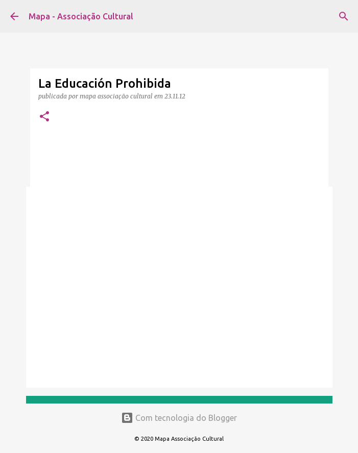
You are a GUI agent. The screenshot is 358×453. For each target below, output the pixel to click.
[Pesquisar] (344, 16)
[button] (44, 117)
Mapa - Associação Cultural (81, 16)
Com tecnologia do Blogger (179, 417)
